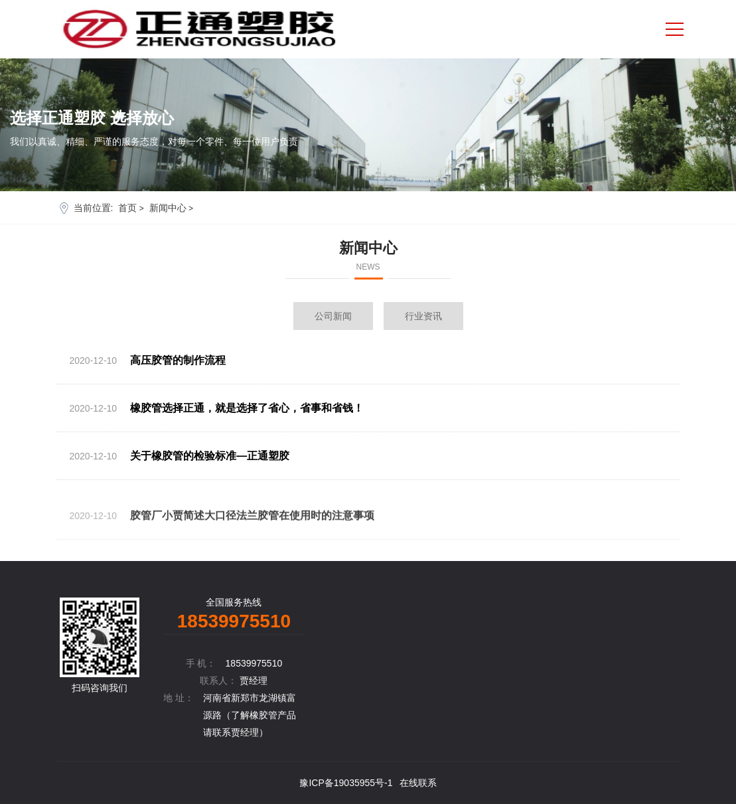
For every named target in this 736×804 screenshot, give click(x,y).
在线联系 (418, 782)
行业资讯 (423, 316)
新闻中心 (167, 207)
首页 (127, 207)
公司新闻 (333, 316)
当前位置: (93, 207)
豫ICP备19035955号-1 (345, 782)
